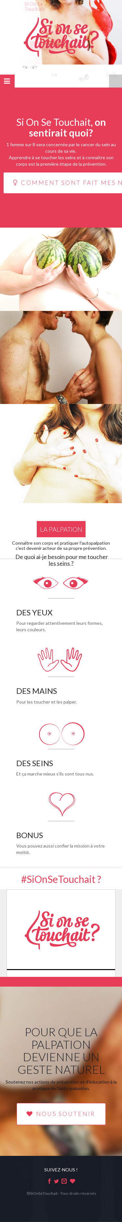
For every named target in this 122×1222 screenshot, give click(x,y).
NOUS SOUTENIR (61, 1113)
